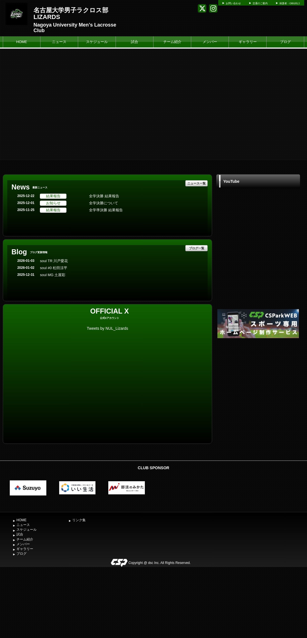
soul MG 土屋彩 (52, 275)
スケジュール (97, 42)
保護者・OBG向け (289, 3)
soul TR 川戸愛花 (54, 261)
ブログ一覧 (196, 248)
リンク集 (79, 520)
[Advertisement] (258, 381)
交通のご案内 (260, 3)
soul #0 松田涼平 (53, 268)
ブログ (285, 42)
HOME (21, 42)
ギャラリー (248, 42)
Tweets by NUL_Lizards (107, 328)
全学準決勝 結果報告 (106, 210)
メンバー (210, 42)
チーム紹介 (172, 42)
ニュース (59, 42)
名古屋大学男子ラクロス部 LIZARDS (70, 13)
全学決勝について (103, 203)
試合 (134, 42)
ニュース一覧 (196, 183)
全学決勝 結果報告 (104, 196)
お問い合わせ (233, 3)
